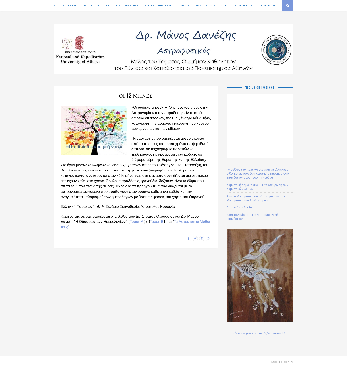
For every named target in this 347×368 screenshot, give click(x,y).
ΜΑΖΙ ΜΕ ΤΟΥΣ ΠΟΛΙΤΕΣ (212, 5)
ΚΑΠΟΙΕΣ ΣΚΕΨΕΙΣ (66, 5)
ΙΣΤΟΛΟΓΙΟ (91, 5)
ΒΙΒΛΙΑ (184, 5)
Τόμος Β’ (157, 221)
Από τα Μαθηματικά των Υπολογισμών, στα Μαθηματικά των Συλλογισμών (256, 198)
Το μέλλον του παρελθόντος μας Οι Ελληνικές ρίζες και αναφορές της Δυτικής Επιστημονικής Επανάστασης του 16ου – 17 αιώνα (258, 173)
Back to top (282, 362)
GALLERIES (268, 5)
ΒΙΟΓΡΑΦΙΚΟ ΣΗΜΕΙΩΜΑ (122, 5)
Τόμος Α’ (137, 221)
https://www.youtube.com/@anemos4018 (256, 333)
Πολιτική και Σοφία (239, 207)
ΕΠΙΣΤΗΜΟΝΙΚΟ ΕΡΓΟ (159, 5)
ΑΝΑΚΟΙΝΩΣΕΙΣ (245, 5)
